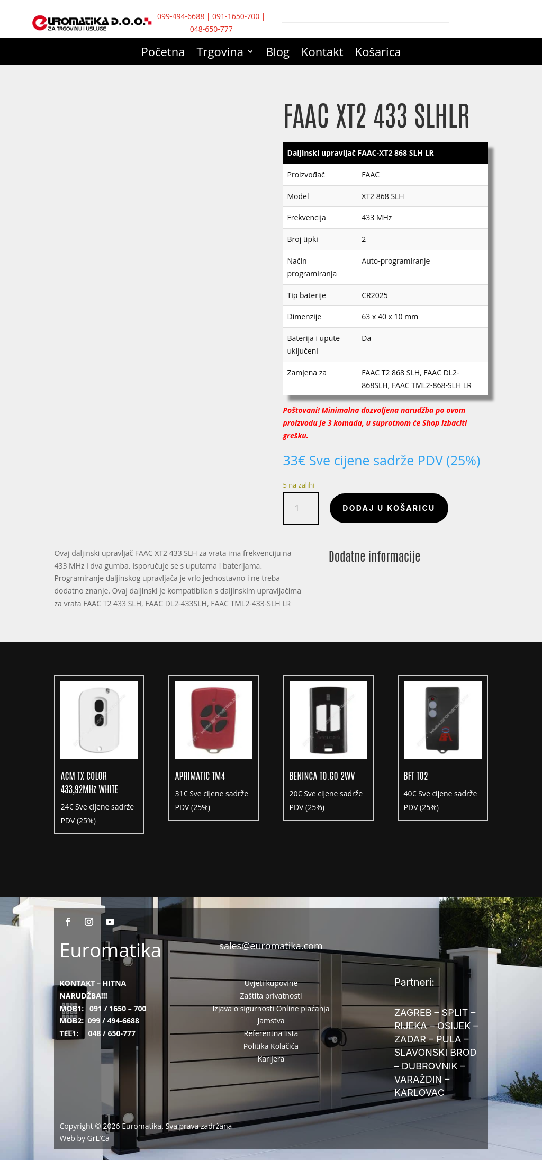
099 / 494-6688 (113, 1020)
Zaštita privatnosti (271, 996)
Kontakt (322, 53)
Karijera (271, 1059)
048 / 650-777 (112, 1033)
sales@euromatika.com (270, 945)
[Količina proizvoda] (301, 508)
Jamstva (271, 1020)
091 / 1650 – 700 (117, 1008)
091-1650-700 (235, 16)
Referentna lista (271, 1033)
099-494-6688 (180, 16)
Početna (163, 53)
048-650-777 (211, 29)
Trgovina (220, 53)
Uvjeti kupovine (271, 983)
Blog (278, 53)
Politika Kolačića (271, 1046)
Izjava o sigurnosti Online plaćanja (270, 1008)
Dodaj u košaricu (388, 507)
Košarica (378, 53)
